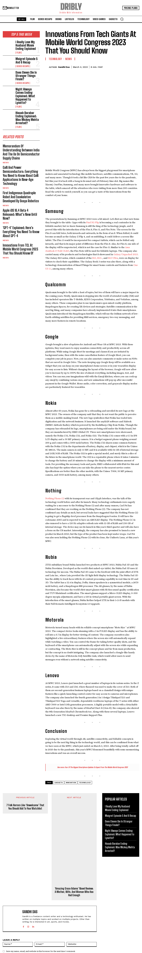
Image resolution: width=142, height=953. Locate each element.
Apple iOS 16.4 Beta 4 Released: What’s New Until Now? (18, 175)
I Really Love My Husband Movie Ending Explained (27, 44)
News (5, 135)
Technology (55, 59)
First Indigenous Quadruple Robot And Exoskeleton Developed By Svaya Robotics (20, 161)
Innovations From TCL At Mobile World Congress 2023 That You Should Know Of (19, 201)
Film (18, 50)
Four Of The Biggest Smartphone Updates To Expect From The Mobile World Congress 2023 (96, 726)
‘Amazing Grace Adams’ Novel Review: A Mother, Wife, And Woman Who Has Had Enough (74, 850)
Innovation (71, 741)
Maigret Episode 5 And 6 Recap (28, 57)
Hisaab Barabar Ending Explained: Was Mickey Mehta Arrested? (27, 99)
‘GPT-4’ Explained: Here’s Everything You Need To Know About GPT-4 (21, 187)
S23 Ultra (113, 216)
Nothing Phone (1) (54, 457)
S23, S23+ (97, 216)
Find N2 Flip (92, 181)
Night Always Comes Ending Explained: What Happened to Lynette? (27, 85)
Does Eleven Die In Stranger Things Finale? (27, 71)
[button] (122, 19)
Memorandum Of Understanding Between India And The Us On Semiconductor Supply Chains (19, 128)
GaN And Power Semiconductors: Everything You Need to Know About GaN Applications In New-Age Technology (21, 144)
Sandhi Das (64, 67)
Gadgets (58, 741)
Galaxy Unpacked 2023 (126, 213)
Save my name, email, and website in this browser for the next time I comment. (40, 910)
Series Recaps (22, 62)
